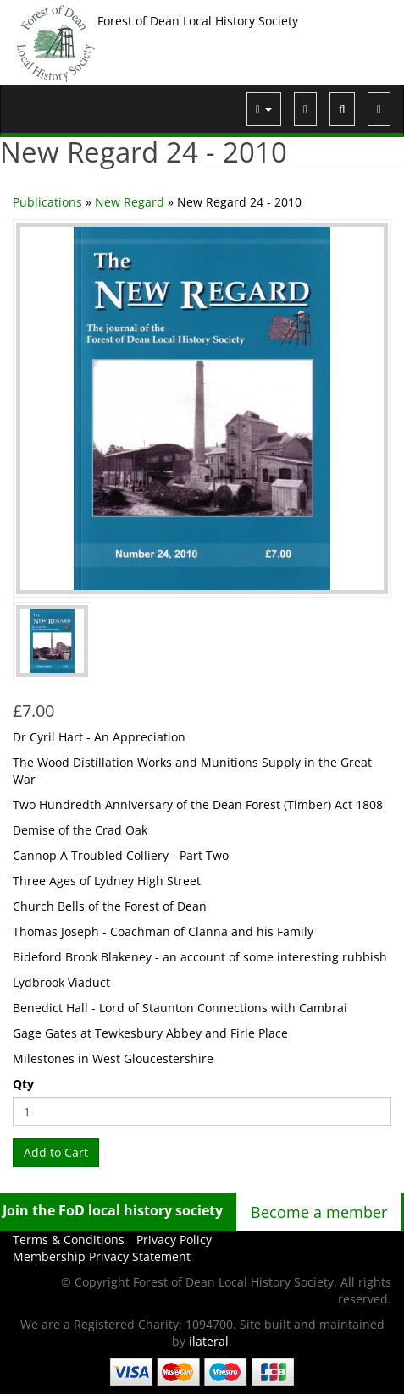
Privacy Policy (174, 1239)
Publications (47, 202)
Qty (23, 1084)
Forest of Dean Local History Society (197, 21)
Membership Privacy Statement (102, 1256)
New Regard (129, 202)
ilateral (209, 1341)
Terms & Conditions (69, 1239)
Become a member (319, 1212)
